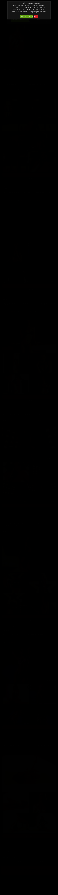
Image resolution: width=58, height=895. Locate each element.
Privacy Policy (33, 12)
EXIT (36, 16)
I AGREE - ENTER (26, 16)
